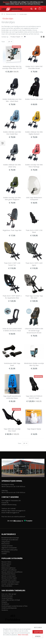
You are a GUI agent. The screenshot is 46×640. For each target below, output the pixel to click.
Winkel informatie (7, 596)
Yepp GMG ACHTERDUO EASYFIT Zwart (34, 397)
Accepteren (38, 632)
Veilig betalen (6, 542)
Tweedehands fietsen (8, 574)
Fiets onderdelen (7, 586)
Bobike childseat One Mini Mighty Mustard (34, 133)
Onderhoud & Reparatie (9, 608)
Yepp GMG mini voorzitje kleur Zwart (12, 430)
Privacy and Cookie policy (10, 550)
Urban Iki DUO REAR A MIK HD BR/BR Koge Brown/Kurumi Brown (34, 331)
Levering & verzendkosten (10, 540)
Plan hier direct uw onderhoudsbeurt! (13, 516)
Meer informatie (23, 635)
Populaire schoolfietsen (9, 570)
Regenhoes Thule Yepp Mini (12, 230)
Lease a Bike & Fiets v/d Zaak (11, 600)
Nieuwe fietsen (6, 564)
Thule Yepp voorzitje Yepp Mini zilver (34, 297)
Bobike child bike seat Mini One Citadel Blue (12, 133)
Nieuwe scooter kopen (9, 576)
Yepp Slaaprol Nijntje (34, 429)
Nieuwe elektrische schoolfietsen (12, 572)
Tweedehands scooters (9, 580)
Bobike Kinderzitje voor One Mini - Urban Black (12, 100)
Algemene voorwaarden (9, 548)
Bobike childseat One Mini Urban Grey (12, 166)
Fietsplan (4, 602)
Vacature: (6, 2)
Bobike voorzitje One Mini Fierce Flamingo (34, 166)
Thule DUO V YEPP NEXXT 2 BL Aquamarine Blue (12, 297)
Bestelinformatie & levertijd (10, 538)
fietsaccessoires (11, 14)
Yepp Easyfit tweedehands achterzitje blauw (12, 397)
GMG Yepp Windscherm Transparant (34, 199)
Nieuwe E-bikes (6, 562)
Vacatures (5, 610)
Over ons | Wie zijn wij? (9, 594)
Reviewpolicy (6, 552)
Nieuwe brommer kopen (9, 578)
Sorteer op (5, 37)
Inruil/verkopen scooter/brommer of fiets (14, 606)
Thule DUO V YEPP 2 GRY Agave (34, 264)
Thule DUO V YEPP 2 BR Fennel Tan (12, 264)
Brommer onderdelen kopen (10, 582)
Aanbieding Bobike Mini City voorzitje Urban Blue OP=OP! (12, 67)
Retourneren (6, 544)
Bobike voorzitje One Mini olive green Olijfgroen (12, 199)
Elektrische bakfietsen (9, 568)
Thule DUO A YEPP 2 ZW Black (34, 231)
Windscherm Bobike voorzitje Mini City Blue (34, 364)
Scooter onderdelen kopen (10, 584)
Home (2, 14)
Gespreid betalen (7, 598)
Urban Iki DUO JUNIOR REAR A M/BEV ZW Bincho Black (12, 330)
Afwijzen (37, 636)
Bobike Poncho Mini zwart (34, 99)
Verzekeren (5, 604)
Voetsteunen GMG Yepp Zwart (12, 364)
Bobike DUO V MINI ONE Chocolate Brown (34, 67)
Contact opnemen (7, 546)
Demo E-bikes (6, 566)
